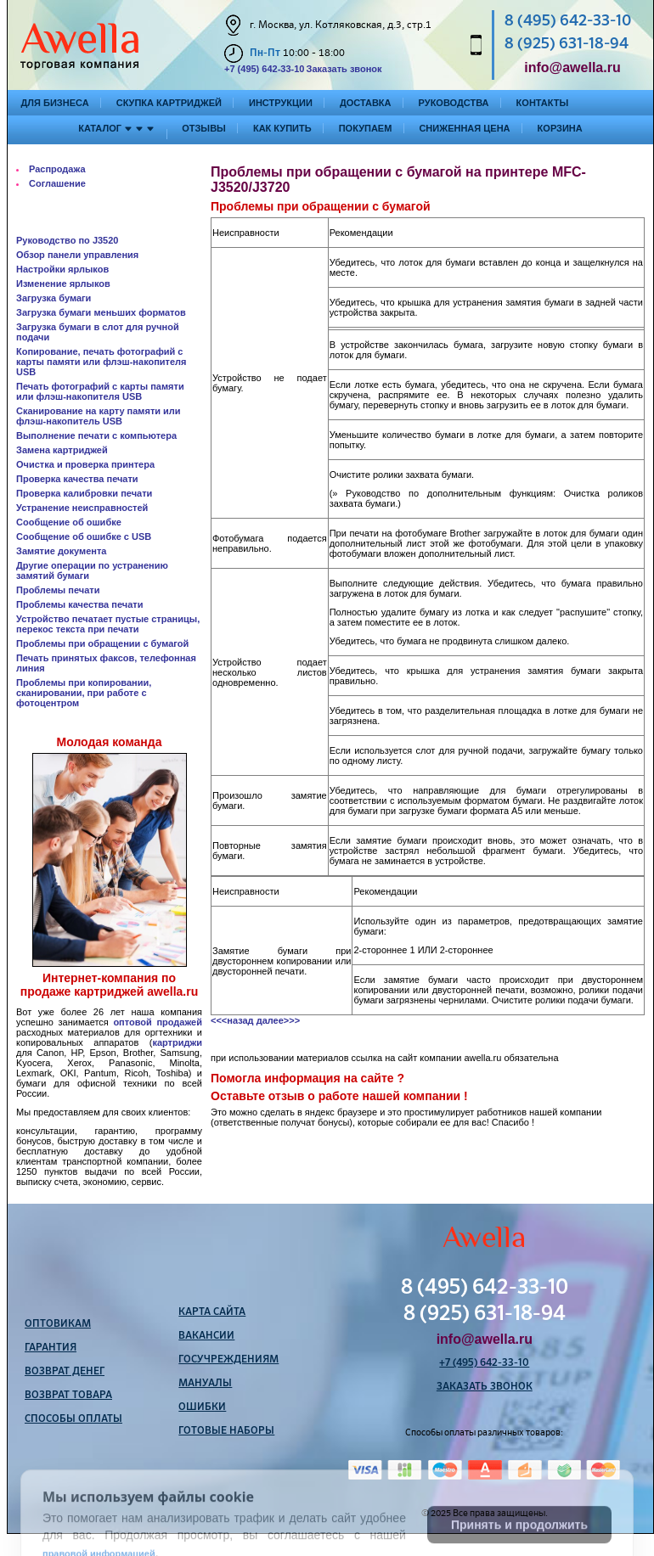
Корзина (560, 128)
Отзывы (204, 128)
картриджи (177, 1042)
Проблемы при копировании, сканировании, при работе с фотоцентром (83, 692)
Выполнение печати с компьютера (96, 435)
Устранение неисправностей (82, 508)
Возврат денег (64, 1372)
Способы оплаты (73, 1419)
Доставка (366, 103)
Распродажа (57, 169)
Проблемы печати (57, 590)
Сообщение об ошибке (68, 522)
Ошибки (202, 1407)
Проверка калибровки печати (84, 493)
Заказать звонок (343, 69)
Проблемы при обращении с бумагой (102, 643)
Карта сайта (211, 1312)
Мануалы (205, 1384)
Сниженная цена (464, 128)
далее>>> (278, 1020)
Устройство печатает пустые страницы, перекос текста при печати (108, 624)
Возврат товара (68, 1395)
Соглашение (57, 183)
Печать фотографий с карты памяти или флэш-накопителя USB (100, 391)
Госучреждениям (228, 1360)
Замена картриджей (62, 450)
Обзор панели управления (77, 255)
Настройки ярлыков (62, 269)
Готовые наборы (226, 1431)
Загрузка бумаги (53, 298)
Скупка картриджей (169, 103)
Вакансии (206, 1336)
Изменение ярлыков (63, 283)
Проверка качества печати (77, 479)
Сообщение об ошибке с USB (83, 536)
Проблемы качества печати (79, 604)
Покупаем (365, 128)
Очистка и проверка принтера (85, 464)
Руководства (454, 103)
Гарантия (50, 1348)
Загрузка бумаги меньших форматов (101, 312)
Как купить (282, 128)
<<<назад (232, 1020)
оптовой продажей (157, 1022)
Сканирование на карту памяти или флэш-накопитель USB (98, 416)
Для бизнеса (55, 103)
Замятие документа (61, 551)
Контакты (542, 103)
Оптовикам (58, 1324)
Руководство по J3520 (67, 240)
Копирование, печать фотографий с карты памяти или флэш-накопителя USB (101, 361)
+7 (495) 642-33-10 (264, 69)
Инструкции (281, 103)
